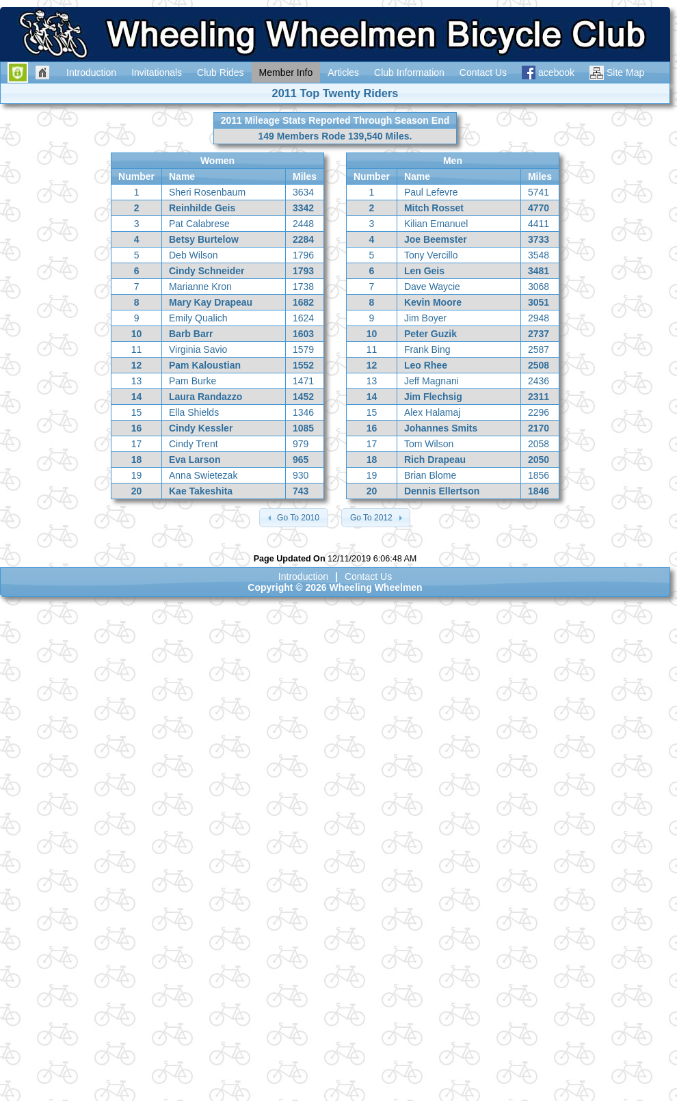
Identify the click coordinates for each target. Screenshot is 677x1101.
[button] (293, 517)
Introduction (303, 576)
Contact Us (368, 576)
